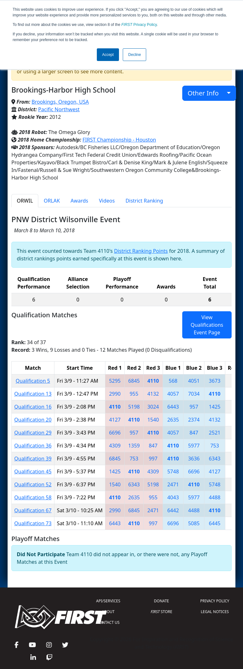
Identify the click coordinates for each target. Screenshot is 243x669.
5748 (173, 471)
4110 (153, 380)
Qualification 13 (33, 393)
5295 (115, 380)
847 (194, 432)
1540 (153, 419)
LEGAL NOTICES (215, 611)
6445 (215, 523)
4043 (173, 497)
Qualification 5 (33, 380)
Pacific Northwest (59, 109)
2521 (215, 432)
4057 (173, 393)
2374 (194, 419)
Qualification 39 (33, 458)
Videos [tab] (107, 200)
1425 (215, 406)
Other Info (206, 93)
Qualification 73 (33, 523)
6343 (215, 458)
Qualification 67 (33, 510)
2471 (173, 484)
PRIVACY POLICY (214, 601)
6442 (173, 510)
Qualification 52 (33, 484)
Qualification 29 (33, 432)
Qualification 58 (33, 497)
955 (134, 393)
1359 (134, 445)
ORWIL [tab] (25, 200)
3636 (194, 458)
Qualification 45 (33, 471)
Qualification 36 (33, 445)
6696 (115, 432)
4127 (115, 419)
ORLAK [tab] (52, 200)
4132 (153, 393)
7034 (194, 393)
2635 (173, 419)
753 (214, 445)
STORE (161, 611)
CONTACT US (108, 622)
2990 (115, 393)
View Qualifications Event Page (206, 325)
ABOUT (108, 611)
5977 (194, 445)
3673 (215, 380)
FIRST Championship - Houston (119, 139)
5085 (194, 523)
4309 (115, 445)
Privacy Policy (139, 24)
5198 (134, 406)
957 (194, 406)
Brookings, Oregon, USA (60, 101)
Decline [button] (134, 54)
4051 (194, 380)
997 (153, 458)
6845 (134, 380)
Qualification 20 (33, 419)
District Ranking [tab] (144, 200)
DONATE (161, 601)
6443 (173, 406)
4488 (215, 497)
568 (173, 380)
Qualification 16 (33, 406)
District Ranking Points (141, 250)
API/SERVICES (108, 601)
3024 (153, 406)
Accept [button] (108, 54)
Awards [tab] (79, 200)
